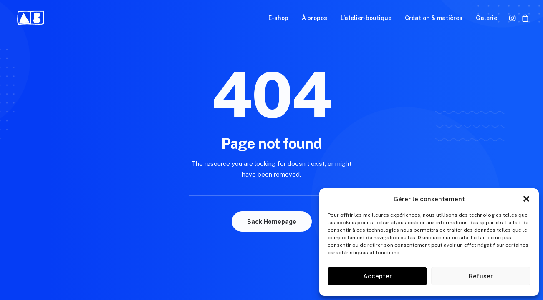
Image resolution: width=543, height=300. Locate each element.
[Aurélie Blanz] (31, 18)
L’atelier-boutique (366, 18)
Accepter (377, 276)
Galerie (486, 18)
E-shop (278, 18)
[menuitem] (278, 18)
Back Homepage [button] (271, 221)
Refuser (481, 276)
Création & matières (433, 18)
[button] (526, 199)
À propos (314, 18)
